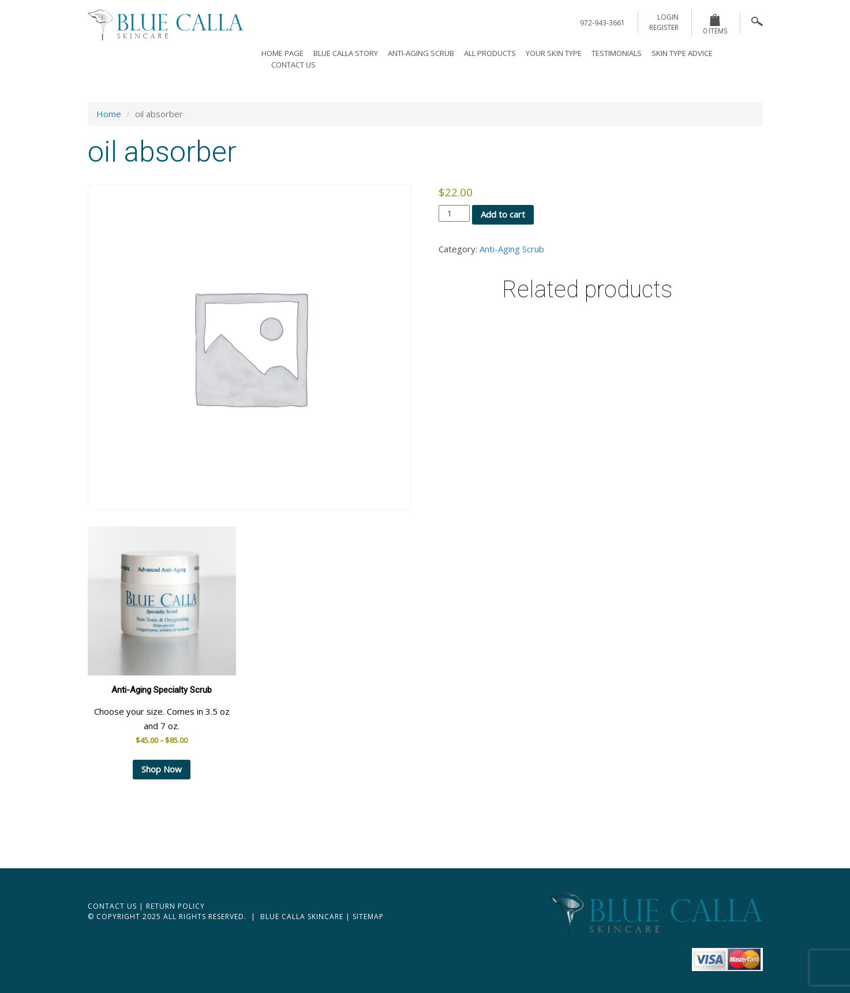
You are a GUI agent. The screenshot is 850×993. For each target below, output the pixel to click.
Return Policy (175, 906)
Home (108, 114)
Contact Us (293, 64)
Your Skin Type (554, 53)
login (668, 17)
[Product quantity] (454, 213)
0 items (715, 25)
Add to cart (503, 214)
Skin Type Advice (682, 53)
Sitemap (368, 916)
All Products (490, 53)
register (664, 27)
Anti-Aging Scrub (421, 53)
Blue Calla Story (345, 53)
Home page (282, 53)
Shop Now (161, 769)
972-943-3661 (602, 23)
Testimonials (616, 53)
